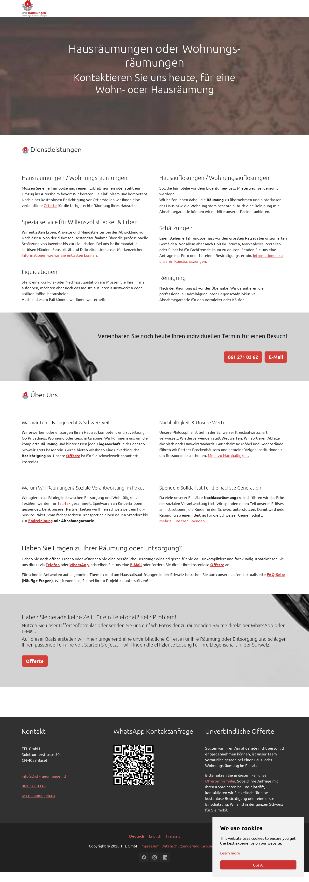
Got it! (258, 864)
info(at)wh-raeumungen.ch (44, 785)
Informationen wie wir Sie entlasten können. (60, 264)
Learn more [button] (230, 852)
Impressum (150, 855)
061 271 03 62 (34, 795)
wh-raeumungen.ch (38, 805)
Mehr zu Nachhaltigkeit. (228, 464)
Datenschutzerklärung (180, 855)
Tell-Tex (63, 512)
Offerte (50, 215)
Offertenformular (220, 790)
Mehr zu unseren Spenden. (182, 530)
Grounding (210, 855)
